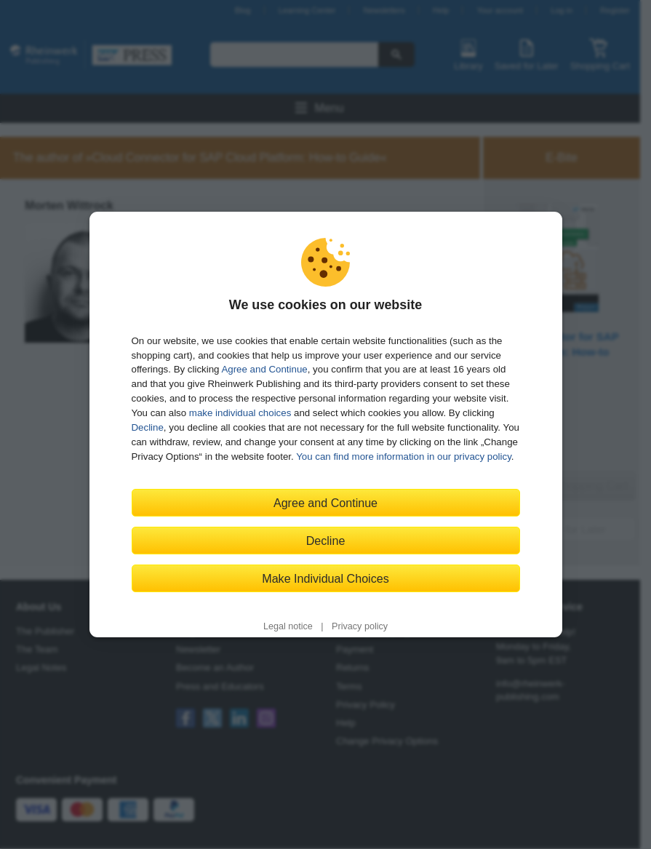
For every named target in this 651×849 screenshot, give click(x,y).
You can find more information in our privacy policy (403, 456)
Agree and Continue (264, 369)
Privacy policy (360, 626)
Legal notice (288, 626)
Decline (148, 427)
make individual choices (240, 412)
